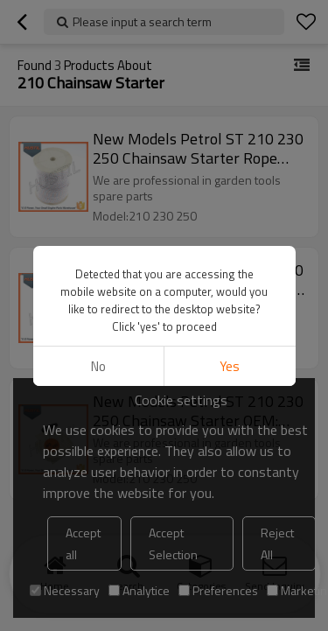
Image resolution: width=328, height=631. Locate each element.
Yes (230, 366)
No (98, 366)
